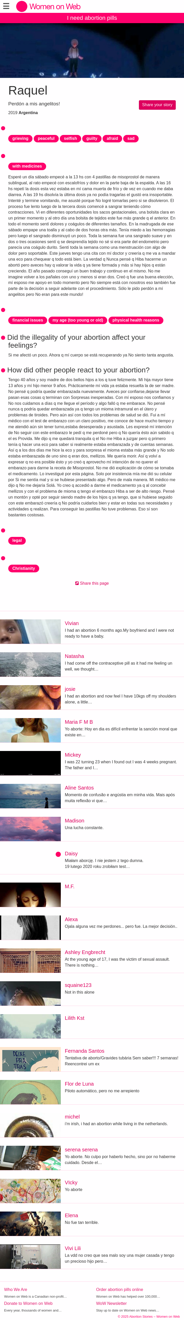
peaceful (46, 138)
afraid (112, 138)
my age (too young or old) (78, 320)
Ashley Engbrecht (85, 952)
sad (131, 138)
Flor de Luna (79, 1084)
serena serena (81, 1149)
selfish (70, 138)
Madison (75, 820)
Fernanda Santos (84, 1051)
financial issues (27, 320)
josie (70, 689)
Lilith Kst (75, 1018)
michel (72, 1117)
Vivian (72, 623)
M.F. (70, 886)
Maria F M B (79, 722)
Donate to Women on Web (28, 1303)
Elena (71, 1215)
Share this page (92, 583)
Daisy (71, 853)
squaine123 (78, 985)
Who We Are (15, 1289)
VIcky (71, 1182)
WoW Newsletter (111, 1303)
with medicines (27, 166)
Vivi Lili (73, 1248)
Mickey (73, 755)
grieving (20, 138)
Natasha (74, 656)
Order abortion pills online (119, 1289)
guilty (91, 138)
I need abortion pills (92, 18)
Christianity (23, 568)
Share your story (157, 105)
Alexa (71, 919)
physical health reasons (136, 320)
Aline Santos (79, 788)
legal (17, 540)
